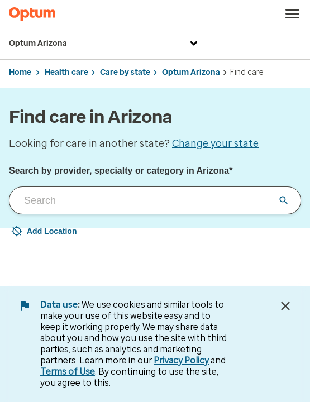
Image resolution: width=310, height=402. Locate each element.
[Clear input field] (284, 200)
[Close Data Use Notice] (285, 306)
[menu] (292, 14)
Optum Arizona (105, 43)
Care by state (125, 72)
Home (20, 72)
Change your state (215, 143)
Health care (66, 72)
